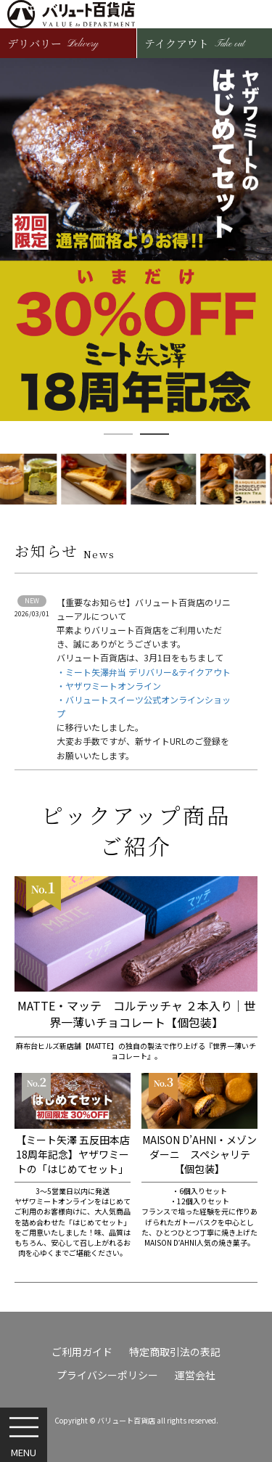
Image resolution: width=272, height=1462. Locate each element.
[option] (136, 239)
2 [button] (154, 434)
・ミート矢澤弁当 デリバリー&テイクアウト (144, 672)
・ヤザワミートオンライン (109, 685)
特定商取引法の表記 (175, 1351)
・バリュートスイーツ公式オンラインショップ (144, 706)
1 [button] (118, 434)
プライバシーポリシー (107, 1375)
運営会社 (195, 1375)
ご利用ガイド (81, 1351)
